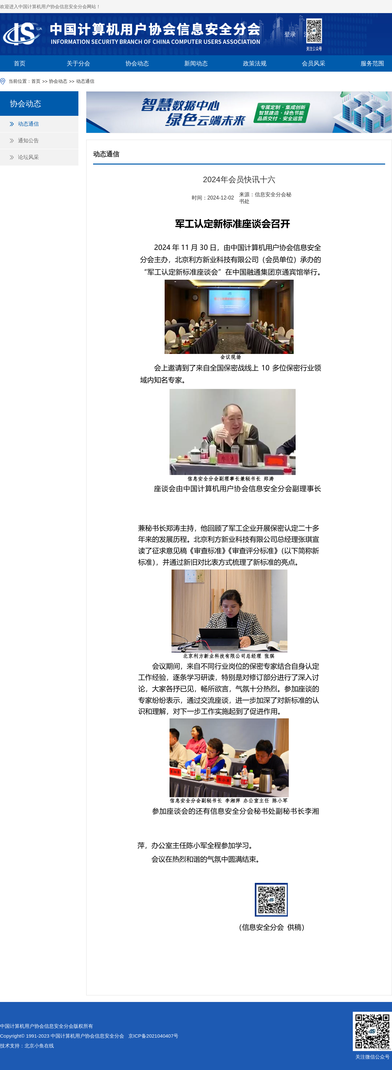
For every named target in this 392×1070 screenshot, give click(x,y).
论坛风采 (28, 157)
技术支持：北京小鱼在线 (27, 1045)
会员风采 (313, 63)
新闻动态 (196, 63)
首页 (19, 63)
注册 (310, 34)
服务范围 (372, 63)
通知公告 (28, 140)
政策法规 (255, 63)
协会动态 (137, 63)
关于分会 (78, 63)
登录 (290, 34)
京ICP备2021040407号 (153, 1036)
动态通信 (85, 81)
